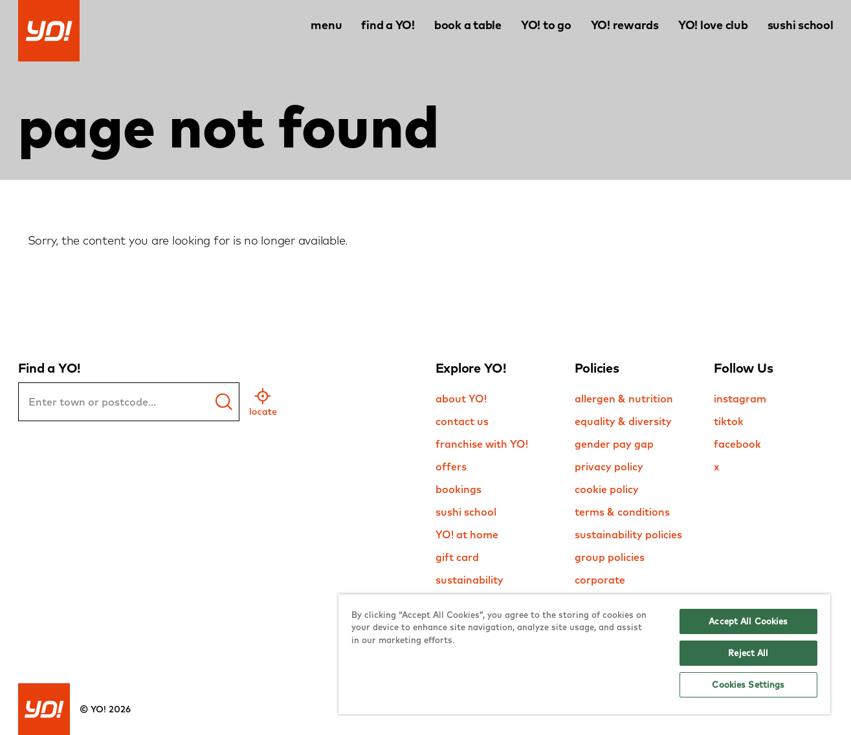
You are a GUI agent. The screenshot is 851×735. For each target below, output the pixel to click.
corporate (600, 579)
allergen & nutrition (624, 398)
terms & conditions (622, 511)
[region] (584, 654)
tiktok (729, 421)
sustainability (469, 579)
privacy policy (609, 466)
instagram (740, 398)
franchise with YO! (482, 443)
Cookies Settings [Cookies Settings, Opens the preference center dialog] (748, 684)
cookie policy (607, 489)
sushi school (801, 24)
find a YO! (388, 24)
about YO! (461, 398)
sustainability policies (628, 534)
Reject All (748, 653)
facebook (737, 443)
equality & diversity (623, 421)
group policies (610, 557)
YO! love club (713, 24)
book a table (468, 24)
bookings (458, 489)
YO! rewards (625, 24)
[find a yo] (224, 402)
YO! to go (546, 24)
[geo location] (263, 401)
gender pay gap (614, 443)
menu (326, 24)
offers (451, 466)
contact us (462, 421)
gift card (457, 557)
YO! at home (467, 534)
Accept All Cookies (748, 621)
